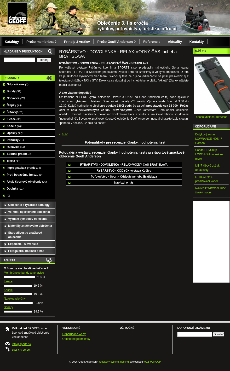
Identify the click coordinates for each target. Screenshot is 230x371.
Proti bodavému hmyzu (24, 174)
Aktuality (175, 42)
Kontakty (197, 42)
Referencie (152, 42)
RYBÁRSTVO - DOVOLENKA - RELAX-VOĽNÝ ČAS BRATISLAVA (123, 164)
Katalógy (12, 42)
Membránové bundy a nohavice (24, 272)
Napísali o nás (124, 182)
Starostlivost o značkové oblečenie (25, 235)
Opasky (15, 133)
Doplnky (15, 188)
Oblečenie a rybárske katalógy (29, 205)
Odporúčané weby (74, 334)
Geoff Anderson (17, 13)
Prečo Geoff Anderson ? (116, 42)
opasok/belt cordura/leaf (211, 117)
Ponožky (15, 140)
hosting (124, 361)
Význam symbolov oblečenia (27, 218)
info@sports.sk (21, 344)
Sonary (8, 307)
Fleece (14, 119)
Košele (14, 126)
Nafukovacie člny (15, 298)
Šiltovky (15, 112)
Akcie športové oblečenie (27, 181)
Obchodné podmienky (76, 339)
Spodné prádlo (19, 154)
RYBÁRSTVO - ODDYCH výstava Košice (124, 170)
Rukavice (16, 147)
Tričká (14, 160)
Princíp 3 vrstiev (77, 42)
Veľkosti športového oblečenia (29, 212)
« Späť (63, 134)
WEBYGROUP (152, 361)
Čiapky (14, 105)
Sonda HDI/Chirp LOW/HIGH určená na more (209, 154)
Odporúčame (18, 84)
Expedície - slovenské (23, 244)
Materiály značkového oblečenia (30, 225)
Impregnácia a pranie (24, 167)
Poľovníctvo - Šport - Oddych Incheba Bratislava (124, 176)
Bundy (14, 91)
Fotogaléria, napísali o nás (26, 251)
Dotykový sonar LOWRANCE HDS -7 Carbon (208, 139)
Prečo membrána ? (41, 42)
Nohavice (16, 98)
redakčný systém (109, 361)
